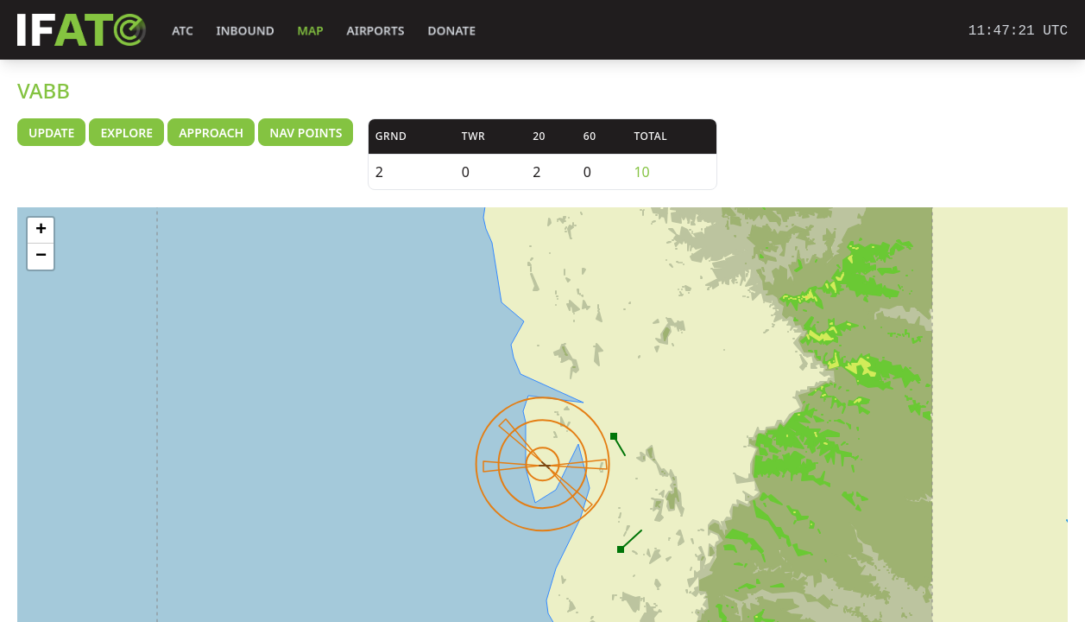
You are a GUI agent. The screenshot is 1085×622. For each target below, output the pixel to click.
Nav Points (305, 132)
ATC (182, 30)
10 (641, 171)
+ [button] (41, 231)
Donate (451, 30)
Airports (375, 30)
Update (51, 132)
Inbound (245, 30)
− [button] (41, 257)
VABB (43, 90)
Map (310, 30)
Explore (126, 132)
